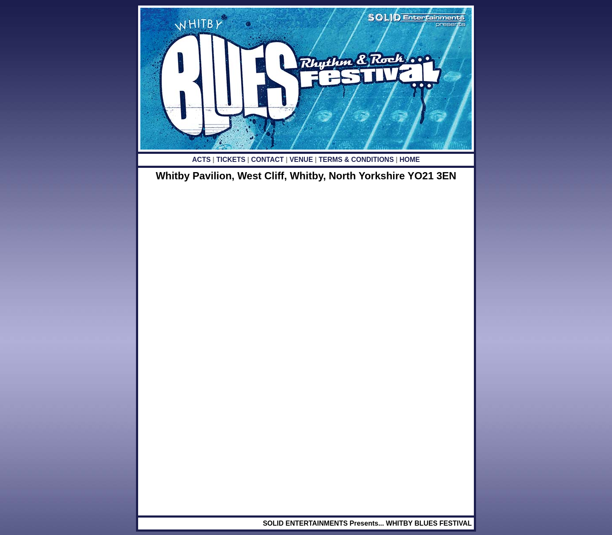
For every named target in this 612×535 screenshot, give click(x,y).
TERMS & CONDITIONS (356, 159)
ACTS (202, 159)
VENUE (301, 159)
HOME (410, 159)
